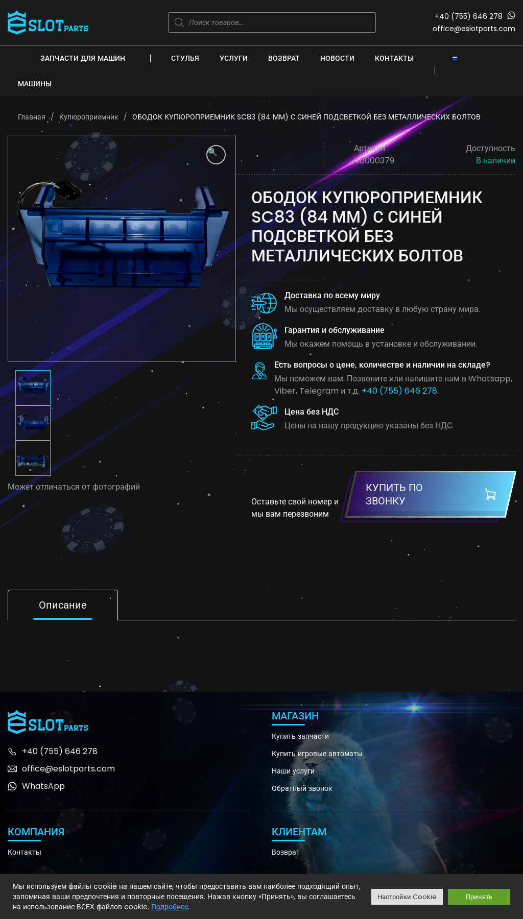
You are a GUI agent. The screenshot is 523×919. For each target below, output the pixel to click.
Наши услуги (293, 771)
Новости (337, 58)
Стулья (185, 58)
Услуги (234, 58)
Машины (35, 84)
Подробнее (169, 907)
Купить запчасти (300, 736)
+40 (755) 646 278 (469, 16)
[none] (454, 57)
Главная (31, 117)
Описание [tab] (63, 605)
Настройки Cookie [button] (407, 897)
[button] (216, 154)
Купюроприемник (88, 117)
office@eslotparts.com (474, 28)
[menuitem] (454, 57)
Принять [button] (479, 897)
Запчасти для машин (82, 58)
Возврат (284, 58)
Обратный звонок (302, 788)
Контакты (394, 58)
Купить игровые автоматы (317, 753)
